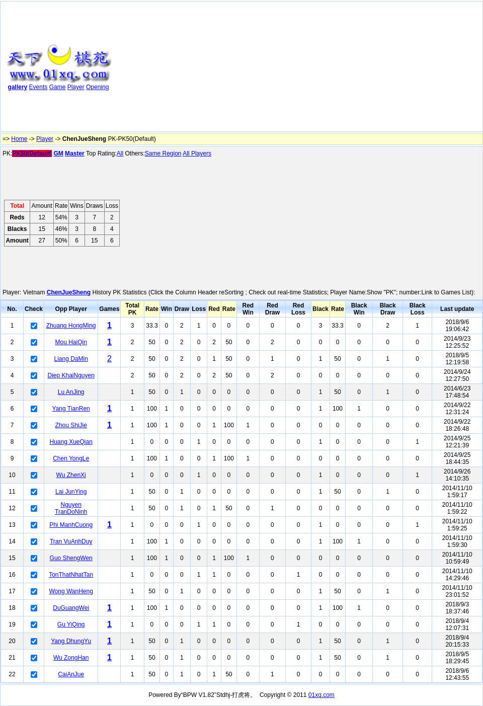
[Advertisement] (200, 68)
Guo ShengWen (71, 558)
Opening (97, 87)
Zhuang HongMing (71, 325)
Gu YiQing (71, 624)
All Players (197, 153)
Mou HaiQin (71, 342)
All (120, 153)
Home (19, 138)
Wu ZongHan (71, 657)
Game (57, 87)
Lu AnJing (71, 392)
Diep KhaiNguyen (70, 375)
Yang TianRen (71, 408)
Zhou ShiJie (71, 425)
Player (76, 87)
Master (75, 153)
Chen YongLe (71, 458)
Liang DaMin (71, 358)
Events (38, 87)
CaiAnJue (71, 674)
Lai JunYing (71, 491)
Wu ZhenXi (71, 475)
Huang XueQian (70, 441)
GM (58, 153)
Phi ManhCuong (71, 524)
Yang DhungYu (71, 641)
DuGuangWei (71, 607)
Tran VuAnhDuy (71, 541)
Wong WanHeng (71, 591)
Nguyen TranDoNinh (71, 508)
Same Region (163, 153)
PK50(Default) (32, 153)
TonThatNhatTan (71, 574)
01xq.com (321, 694)
